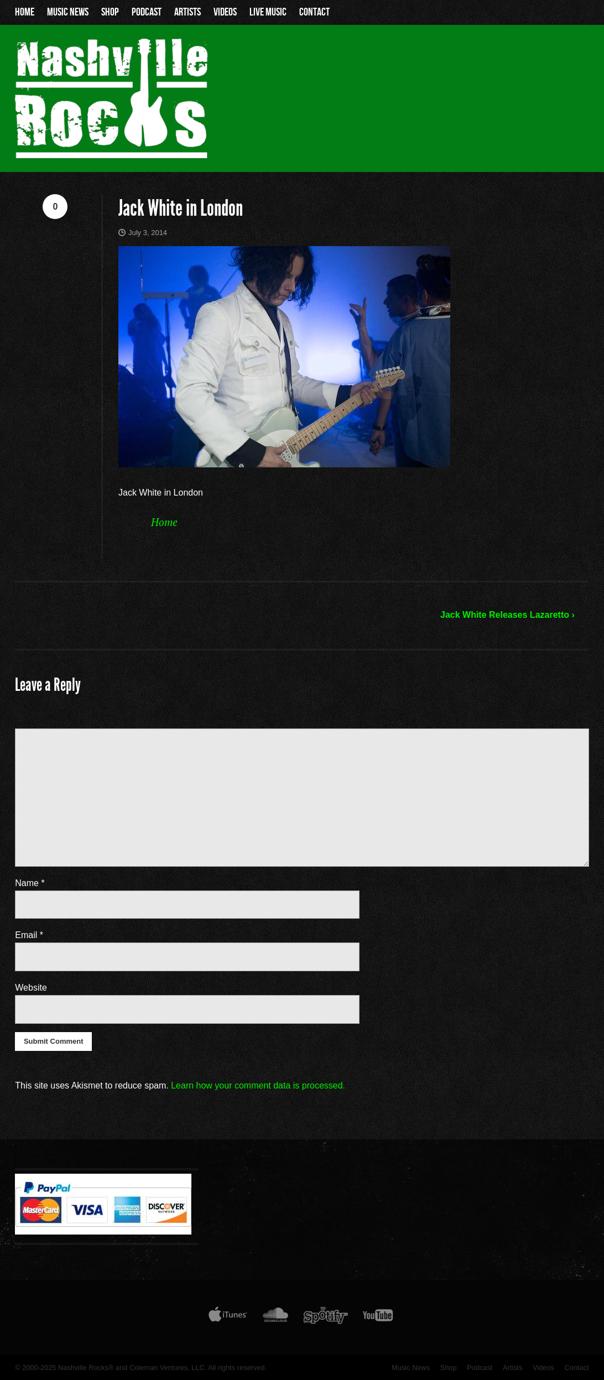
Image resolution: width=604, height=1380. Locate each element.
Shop (110, 12)
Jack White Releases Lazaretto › (507, 614)
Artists (187, 12)
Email (29, 935)
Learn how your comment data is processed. (258, 1085)
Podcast (147, 12)
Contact (314, 12)
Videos (225, 12)
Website (31, 987)
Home (24, 12)
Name (29, 883)
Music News (67, 12)
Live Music (268, 12)
